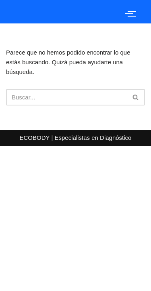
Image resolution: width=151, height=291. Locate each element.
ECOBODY (36, 137)
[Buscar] (66, 97)
